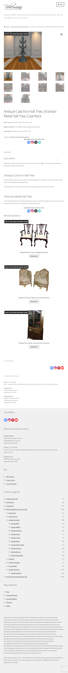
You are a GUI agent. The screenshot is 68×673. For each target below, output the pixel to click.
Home (7, 27)
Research (9, 602)
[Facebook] (28, 210)
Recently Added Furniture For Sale (16, 509)
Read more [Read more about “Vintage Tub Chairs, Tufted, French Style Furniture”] (34, 301)
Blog (7, 592)
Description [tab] (7, 152)
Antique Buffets (16, 527)
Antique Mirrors (16, 552)
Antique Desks (15, 541)
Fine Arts (11, 559)
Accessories (12, 513)
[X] (35, 210)
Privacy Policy (10, 480)
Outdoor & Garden (14, 562)
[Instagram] (32, 210)
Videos (8, 606)
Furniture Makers (11, 599)
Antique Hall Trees (12, 499)
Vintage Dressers (16, 573)
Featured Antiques (12, 595)
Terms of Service (11, 484)
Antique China (13, 516)
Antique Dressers (16, 548)
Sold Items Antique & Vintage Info (20, 27)
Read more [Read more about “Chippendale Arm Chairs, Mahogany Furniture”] (34, 256)
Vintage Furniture (14, 570)
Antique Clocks (15, 538)
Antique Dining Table (17, 545)
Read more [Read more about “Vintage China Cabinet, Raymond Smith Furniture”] (34, 347)
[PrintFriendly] (39, 210)
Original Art (10, 506)
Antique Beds (15, 524)
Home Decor (10, 502)
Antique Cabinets (16, 531)
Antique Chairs (15, 534)
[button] (61, 34)
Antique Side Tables (17, 555)
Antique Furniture (14, 520)
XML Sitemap (10, 477)
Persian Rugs (13, 566)
